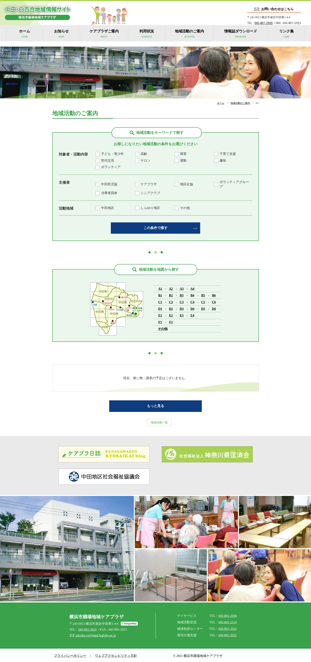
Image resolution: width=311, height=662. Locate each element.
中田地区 (107, 208)
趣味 (223, 160)
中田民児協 (109, 184)
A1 (160, 288)
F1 (160, 321)
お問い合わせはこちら (277, 9)
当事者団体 (109, 193)
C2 (171, 301)
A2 (171, 288)
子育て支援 (228, 154)
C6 (214, 301)
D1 (160, 308)
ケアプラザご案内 (104, 39)
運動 (183, 160)
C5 (203, 301)
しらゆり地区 (150, 208)
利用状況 (146, 39)
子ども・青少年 (112, 154)
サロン (145, 160)
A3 (182, 288)
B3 (182, 294)
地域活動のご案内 (189, 39)
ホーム (24, 39)
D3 (182, 308)
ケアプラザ (149, 184)
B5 (203, 294)
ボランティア (111, 167)
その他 (185, 208)
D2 (171, 308)
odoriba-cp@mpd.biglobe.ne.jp (95, 634)
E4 (192, 315)
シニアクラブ (150, 193)
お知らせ (61, 39)
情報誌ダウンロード (240, 39)
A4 (192, 288)
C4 (192, 301)
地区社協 (186, 184)
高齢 (144, 154)
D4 (192, 308)
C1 (160, 301)
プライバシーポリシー (69, 654)
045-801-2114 (227, 621)
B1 (160, 294)
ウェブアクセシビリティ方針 (113, 654)
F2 (171, 321)
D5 (203, 308)
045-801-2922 (227, 627)
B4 (192, 294)
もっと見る (155, 405)
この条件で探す (155, 227)
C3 (182, 301)
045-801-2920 (263, 23)
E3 (182, 315)
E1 (160, 315)
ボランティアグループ (234, 184)
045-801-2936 (227, 614)
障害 (183, 154)
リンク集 (286, 39)
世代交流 (107, 160)
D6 (214, 308)
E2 (171, 315)
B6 (214, 294)
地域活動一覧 (155, 421)
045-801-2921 (227, 634)
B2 (171, 294)
